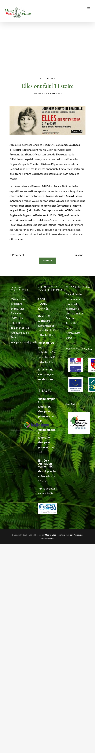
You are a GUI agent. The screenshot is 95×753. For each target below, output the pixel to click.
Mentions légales (65, 535)
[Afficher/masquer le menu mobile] (89, 8)
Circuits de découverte (72, 306)
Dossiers (71, 318)
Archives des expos (73, 335)
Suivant (78, 254)
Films (69, 328)
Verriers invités (74, 313)
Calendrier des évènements (74, 297)
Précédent (18, 254)
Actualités (72, 323)
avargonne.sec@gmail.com (26, 342)
